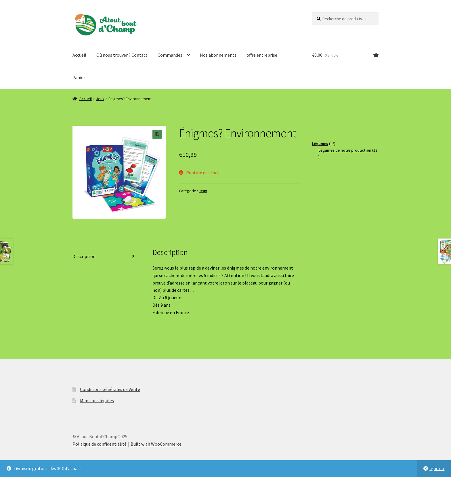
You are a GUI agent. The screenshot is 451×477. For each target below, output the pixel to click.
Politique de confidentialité (99, 444)
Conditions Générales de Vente (110, 389)
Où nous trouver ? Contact (122, 55)
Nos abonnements (218, 55)
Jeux (100, 98)
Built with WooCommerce (156, 444)
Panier (78, 77)
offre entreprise (261, 55)
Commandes (170, 55)
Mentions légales (97, 400)
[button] (157, 134)
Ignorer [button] (436, 468)
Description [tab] (83, 256)
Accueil (79, 55)
